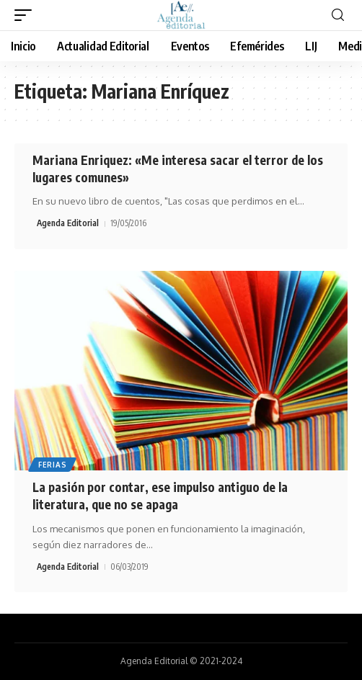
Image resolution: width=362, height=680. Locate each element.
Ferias (52, 464)
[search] (338, 15)
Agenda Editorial (68, 223)
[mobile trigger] (26, 15)
